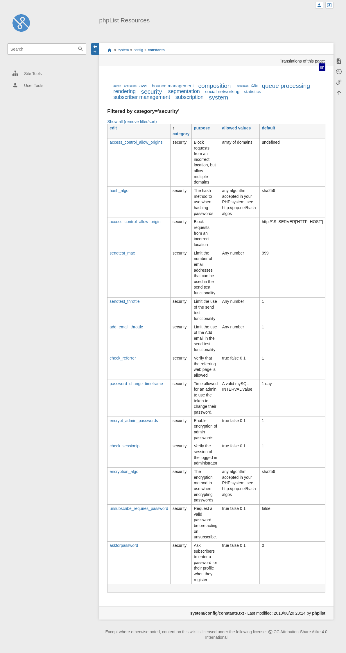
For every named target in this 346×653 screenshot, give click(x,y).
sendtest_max (122, 253)
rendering (124, 91)
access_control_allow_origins (136, 142)
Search (80, 49)
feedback (242, 85)
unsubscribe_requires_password (139, 508)
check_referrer (123, 358)
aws (143, 85)
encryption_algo (124, 471)
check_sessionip (124, 446)
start (109, 50)
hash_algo (119, 190)
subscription (189, 97)
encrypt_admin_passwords (134, 420)
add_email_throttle (126, 327)
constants (156, 50)
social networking (222, 91)
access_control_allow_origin (135, 221)
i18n (254, 85)
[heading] (47, 73)
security (151, 91)
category (181, 133)
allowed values (236, 128)
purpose (202, 128)
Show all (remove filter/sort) (132, 121)
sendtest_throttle (125, 301)
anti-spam (130, 85)
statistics (252, 91)
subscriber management (141, 97)
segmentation (184, 91)
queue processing (286, 85)
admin (117, 85)
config (138, 50)
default (268, 128)
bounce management (173, 85)
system (123, 50)
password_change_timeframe (136, 383)
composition (214, 85)
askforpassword (124, 545)
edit (113, 128)
